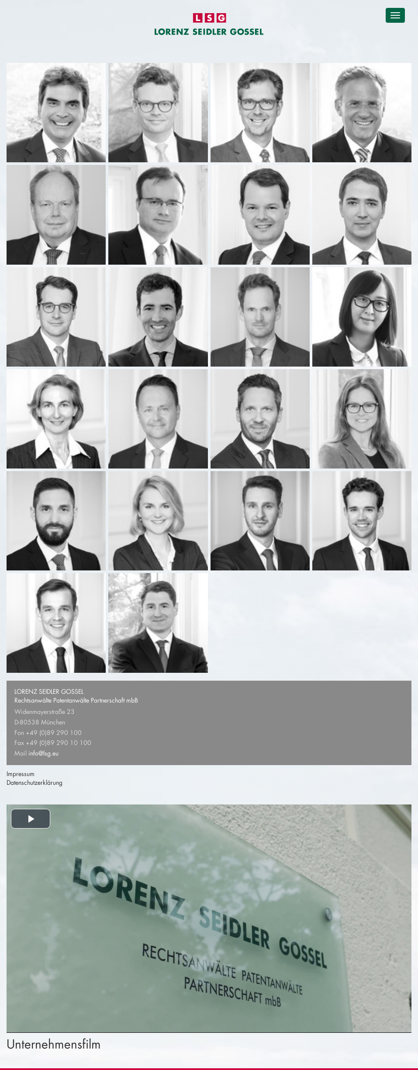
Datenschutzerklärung (34, 782)
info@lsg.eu (43, 753)
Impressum (21, 773)
